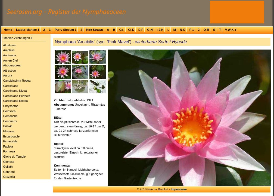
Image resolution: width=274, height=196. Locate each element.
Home (8, 29)
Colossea (9, 111)
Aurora (7, 75)
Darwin (8, 126)
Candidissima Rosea (17, 80)
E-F (140, 29)
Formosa (9, 151)
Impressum (179, 189)
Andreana (9, 55)
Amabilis (9, 50)
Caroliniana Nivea (15, 90)
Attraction (9, 70)
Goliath (8, 166)
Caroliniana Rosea (15, 100)
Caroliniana (10, 85)
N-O (182, 29)
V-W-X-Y (231, 29)
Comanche (10, 116)
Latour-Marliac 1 (27, 29)
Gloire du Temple (14, 156)
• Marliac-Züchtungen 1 (17, 37)
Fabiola (8, 146)
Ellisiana (8, 131)
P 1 (191, 29)
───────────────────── (24, 41)
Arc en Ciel (10, 60)
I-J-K (160, 29)
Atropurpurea (12, 65)
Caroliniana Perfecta (16, 95)
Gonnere (9, 171)
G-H (150, 29)
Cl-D (131, 29)
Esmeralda (10, 141)
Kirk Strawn (94, 29)
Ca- (121, 29)
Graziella (9, 176)
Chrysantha (10, 106)
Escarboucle (11, 136)
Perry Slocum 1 (65, 29)
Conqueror (10, 121)
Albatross (9, 45)
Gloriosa (8, 161)
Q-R (206, 29)
